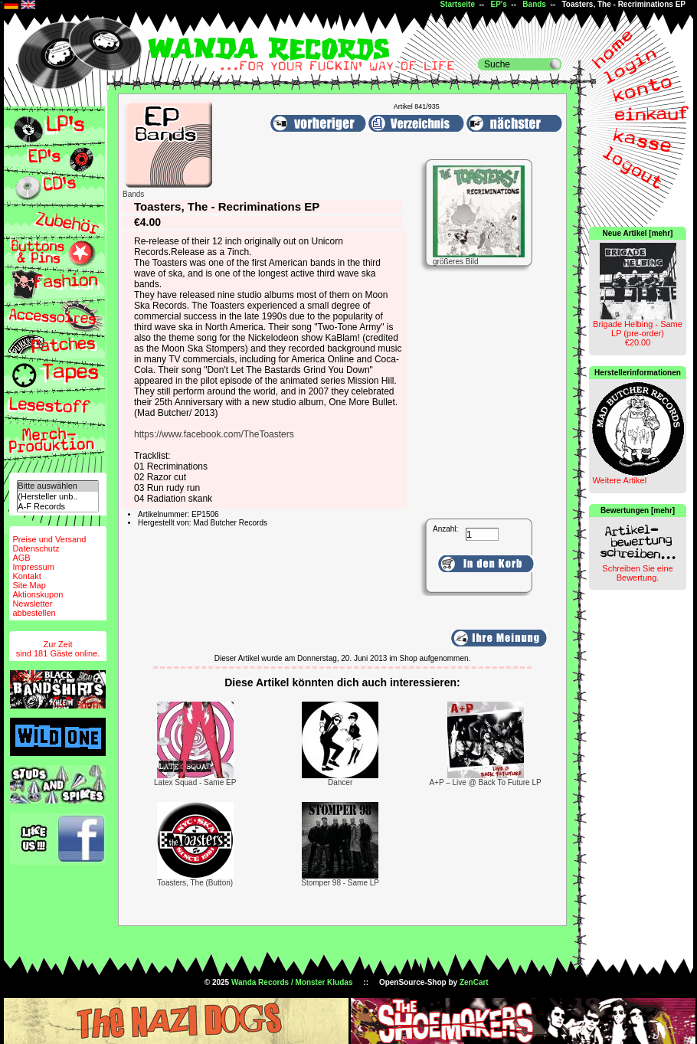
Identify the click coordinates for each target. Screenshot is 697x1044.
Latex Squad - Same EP (195, 782)
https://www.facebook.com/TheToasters (214, 434)
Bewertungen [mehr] (637, 510)
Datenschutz (35, 548)
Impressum (33, 566)
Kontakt (26, 576)
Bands (534, 4)
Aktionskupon (37, 594)
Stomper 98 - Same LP (340, 883)
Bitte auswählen (57, 486)
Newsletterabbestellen (33, 608)
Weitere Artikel (619, 480)
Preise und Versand (49, 539)
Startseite (457, 4)
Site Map (28, 585)
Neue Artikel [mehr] (638, 233)
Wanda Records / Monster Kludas (292, 982)
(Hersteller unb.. (57, 497)
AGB (21, 557)
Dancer (340, 782)
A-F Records (57, 507)
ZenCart (474, 982)
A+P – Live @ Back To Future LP (485, 782)
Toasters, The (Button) (195, 883)
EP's (499, 4)
